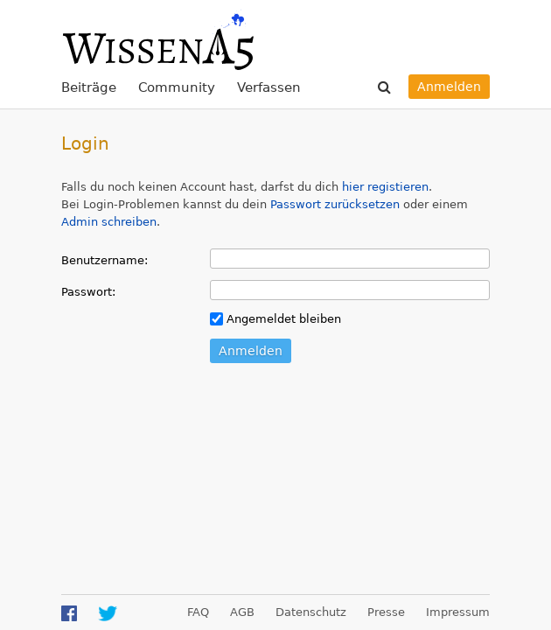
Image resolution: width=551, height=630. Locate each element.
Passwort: (88, 291)
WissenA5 (157, 39)
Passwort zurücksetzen (335, 204)
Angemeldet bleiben (275, 319)
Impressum (458, 612)
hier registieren (385, 186)
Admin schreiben (109, 221)
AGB (242, 612)
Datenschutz (311, 612)
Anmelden (449, 87)
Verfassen (269, 87)
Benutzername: (104, 260)
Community (176, 87)
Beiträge (88, 87)
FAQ (198, 612)
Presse (386, 612)
